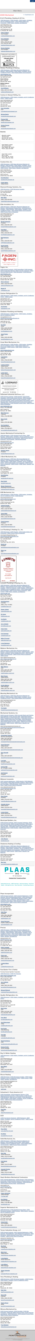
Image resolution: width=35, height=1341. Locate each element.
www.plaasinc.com (5, 904)
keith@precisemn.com (6, 939)
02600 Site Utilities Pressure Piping (15, 1312)
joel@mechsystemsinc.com (8, 776)
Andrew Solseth (5, 505)
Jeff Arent (3, 1089)
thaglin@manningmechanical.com (9, 710)
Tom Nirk (3, 1034)
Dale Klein (3, 1290)
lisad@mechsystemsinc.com (8, 764)
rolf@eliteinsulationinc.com (7, 242)
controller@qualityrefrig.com (8, 1038)
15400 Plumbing (14, 20)
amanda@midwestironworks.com (9, 809)
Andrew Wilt (4, 767)
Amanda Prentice (5, 1169)
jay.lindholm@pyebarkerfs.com (8, 987)
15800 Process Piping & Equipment (9, 212)
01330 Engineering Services (18, 1094)
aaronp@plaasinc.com (6, 924)
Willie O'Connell (5, 638)
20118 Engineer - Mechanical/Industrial (16, 439)
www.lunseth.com (5, 593)
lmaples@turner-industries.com (8, 1261)
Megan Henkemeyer (6, 486)
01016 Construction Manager (7, 270)
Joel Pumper (4, 773)
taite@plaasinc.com (6, 918)
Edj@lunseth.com (5, 616)
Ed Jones (3, 614)
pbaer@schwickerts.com (7, 1112)
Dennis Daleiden (5, 48)
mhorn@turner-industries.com (8, 1255)
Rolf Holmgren (5, 237)
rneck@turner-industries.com (8, 1249)
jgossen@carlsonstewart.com (8, 128)
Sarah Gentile (4, 245)
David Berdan (4, 475)
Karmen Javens (5, 450)
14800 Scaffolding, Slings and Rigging (15, 899)
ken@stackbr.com (5, 1204)
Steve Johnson (5, 282)
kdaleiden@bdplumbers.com (8, 51)
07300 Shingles (28, 1096)
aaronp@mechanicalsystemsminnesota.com (12, 749)
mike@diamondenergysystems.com (10, 201)
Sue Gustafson (5, 425)
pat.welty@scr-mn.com (6, 1135)
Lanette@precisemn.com (7, 966)
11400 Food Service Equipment (8, 1118)
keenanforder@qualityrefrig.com (9, 1050)
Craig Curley (4, 1222)
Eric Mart (3, 325)
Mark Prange (4, 676)
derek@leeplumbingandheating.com (9, 536)
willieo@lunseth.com (6, 640)
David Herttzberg (5, 1041)
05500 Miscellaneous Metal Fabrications (10, 718)
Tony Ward (4, 1017)
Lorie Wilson (4, 1264)
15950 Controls (8, 98)
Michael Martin (5, 114)
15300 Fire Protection (25, 460)
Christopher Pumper (6, 735)
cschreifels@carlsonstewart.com (9, 111)
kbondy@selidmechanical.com (8, 1166)
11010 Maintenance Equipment (22, 1233)
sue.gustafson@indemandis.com (9, 430)
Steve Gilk (3, 1295)
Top (33, 1336)
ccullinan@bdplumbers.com (8, 36)
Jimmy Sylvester (5, 1270)
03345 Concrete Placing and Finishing (20, 400)
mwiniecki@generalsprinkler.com (9, 992)
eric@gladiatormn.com (6, 331)
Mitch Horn (4, 1252)
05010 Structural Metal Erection (13, 897)
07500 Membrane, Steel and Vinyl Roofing (10, 1097)
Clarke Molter (4, 182)
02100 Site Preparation (6, 399)
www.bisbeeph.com (5, 74)
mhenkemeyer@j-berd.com (7, 489)
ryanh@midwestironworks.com (8, 788)
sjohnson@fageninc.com (7, 285)
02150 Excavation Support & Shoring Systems (18, 1181)
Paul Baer (3, 1109)
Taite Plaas (4, 912)
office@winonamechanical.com (8, 1327)
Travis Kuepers (5, 521)
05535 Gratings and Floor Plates (13, 719)
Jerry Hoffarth (4, 624)
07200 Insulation (19, 1096)
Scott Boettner (5, 177)
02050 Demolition (27, 398)
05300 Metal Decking (26, 716)
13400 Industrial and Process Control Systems (20, 402)
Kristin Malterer (5, 685)
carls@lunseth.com (5, 635)
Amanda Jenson (5, 804)
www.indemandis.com (6, 406)
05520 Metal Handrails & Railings (16, 782)
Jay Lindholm (4, 982)
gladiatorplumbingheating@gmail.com (9, 318)
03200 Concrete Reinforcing (18, 824)
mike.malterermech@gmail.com (8, 659)
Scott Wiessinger (5, 1022)
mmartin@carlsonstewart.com (8, 116)
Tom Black (4, 229)
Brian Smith (4, 419)
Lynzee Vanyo (4, 812)
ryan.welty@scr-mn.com (7, 1131)
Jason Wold (4, 513)
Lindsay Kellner (5, 365)
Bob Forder (4, 1008)
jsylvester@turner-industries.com (9, 1273)
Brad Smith (4, 481)
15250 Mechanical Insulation (17, 189)
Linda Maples (4, 1258)
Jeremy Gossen (5, 125)
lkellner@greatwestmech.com (8, 370)
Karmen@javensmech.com (7, 453)
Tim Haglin (4, 708)
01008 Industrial (28, 269)
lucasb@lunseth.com (6, 645)
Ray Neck (3, 1246)
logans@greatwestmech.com (8, 378)
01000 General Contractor (6, 269)
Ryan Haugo (4, 796)
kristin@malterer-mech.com (8, 690)
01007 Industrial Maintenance (7, 781)
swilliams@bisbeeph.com (7, 92)
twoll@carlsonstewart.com (7, 122)
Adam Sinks (4, 629)
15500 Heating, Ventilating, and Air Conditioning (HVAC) (20, 436)
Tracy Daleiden (5, 39)
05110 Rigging (4, 782)
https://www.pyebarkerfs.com (8, 975)
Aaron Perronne (5, 744)
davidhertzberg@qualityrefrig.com (9, 1044)
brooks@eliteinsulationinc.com (8, 226)
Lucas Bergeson (5, 643)
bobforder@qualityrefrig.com (8, 1014)
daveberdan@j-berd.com (7, 478)
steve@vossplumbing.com (7, 1300)
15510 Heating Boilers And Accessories (21, 72)
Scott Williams (5, 88)
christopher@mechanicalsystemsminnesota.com (12, 727)
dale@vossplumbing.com (7, 1292)
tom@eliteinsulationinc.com (8, 234)
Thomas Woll (4, 119)
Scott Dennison (5, 601)
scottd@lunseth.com (6, 606)
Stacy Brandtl (4, 752)
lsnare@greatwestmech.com (8, 362)
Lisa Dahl (3, 760)
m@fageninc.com (5, 290)
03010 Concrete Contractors (22, 270)
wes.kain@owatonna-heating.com (9, 864)
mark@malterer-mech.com (7, 682)
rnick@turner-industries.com (7, 1239)
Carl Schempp (4, 633)
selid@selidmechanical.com (8, 1174)
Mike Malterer (4, 666)
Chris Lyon (4, 955)
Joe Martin (4, 619)
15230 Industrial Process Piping (13, 208)
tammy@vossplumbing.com (8, 1306)
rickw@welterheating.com (7, 1071)
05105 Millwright (4, 716)
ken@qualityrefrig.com (6, 1031)
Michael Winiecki (5, 990)
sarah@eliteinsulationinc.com (8, 250)
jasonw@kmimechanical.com (8, 518)
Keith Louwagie (5, 947)
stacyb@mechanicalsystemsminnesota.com (12, 757)
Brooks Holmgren (5, 221)
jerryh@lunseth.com (6, 626)
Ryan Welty (4, 1129)
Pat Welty (3, 1134)
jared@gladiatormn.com (7, 339)
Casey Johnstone (5, 1193)
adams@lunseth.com (6, 630)
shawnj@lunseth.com (6, 611)
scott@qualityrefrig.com (7, 1025)
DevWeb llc (20, 1339)
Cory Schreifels (5, 108)
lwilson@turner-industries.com (8, 1267)
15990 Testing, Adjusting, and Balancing (17, 23)
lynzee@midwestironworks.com (9, 817)
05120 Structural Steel (14, 716)
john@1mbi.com (5, 840)
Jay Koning (4, 306)
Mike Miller (4, 197)
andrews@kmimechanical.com (8, 499)
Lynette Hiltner (5, 963)
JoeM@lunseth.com (6, 621)
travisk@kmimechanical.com (8, 526)
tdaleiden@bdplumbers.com (8, 45)
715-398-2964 (4, 1196)
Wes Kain (3, 862)
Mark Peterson (5, 413)
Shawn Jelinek (5, 609)
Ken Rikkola (4, 1199)
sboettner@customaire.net (7, 179)
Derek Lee (3, 544)
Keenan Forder (5, 1047)
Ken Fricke (4, 1028)
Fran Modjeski (4, 1325)
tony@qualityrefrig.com (6, 1019)
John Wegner (4, 839)
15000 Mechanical (5, 20)
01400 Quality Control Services (14, 398)
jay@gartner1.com (5, 308)
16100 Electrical (27, 272)
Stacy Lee (3, 550)
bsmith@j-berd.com (6, 483)
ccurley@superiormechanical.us (9, 1227)
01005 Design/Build (19, 269)
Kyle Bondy (4, 1161)
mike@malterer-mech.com (7, 673)
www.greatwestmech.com (7, 350)
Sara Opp (3, 1153)
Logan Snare (4, 373)
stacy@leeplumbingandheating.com (10, 553)
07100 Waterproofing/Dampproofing (14, 1095)
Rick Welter (4, 1066)
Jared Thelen (4, 334)
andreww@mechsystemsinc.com (9, 770)
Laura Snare (4, 357)
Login (32, 1)
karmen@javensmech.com (7, 442)
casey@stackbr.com (5, 1186)
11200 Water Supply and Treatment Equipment (20, 826)
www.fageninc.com (5, 274)
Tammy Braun (4, 1303)
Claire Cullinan (5, 32)
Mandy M (3, 288)
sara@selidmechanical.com (8, 1158)
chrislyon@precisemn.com (7, 960)
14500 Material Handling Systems (19, 898)
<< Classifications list (28, 14)
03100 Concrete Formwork (7, 715)
